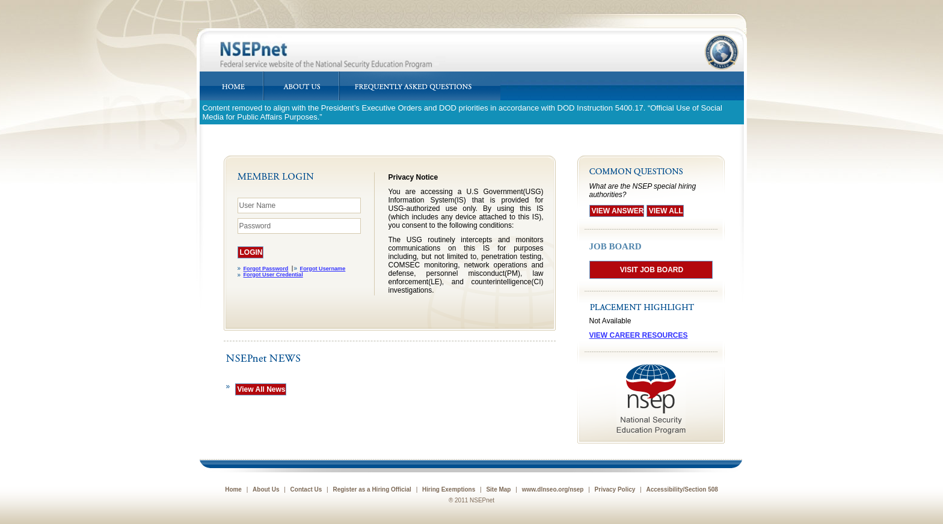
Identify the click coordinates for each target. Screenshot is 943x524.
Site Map (498, 489)
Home (233, 489)
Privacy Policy (615, 489)
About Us (266, 489)
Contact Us (306, 489)
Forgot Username (323, 269)
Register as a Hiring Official (372, 489)
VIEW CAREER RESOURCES (638, 335)
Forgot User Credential (273, 275)
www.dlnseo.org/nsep (553, 489)
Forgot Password (266, 269)
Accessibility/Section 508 (681, 489)
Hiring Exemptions (448, 489)
